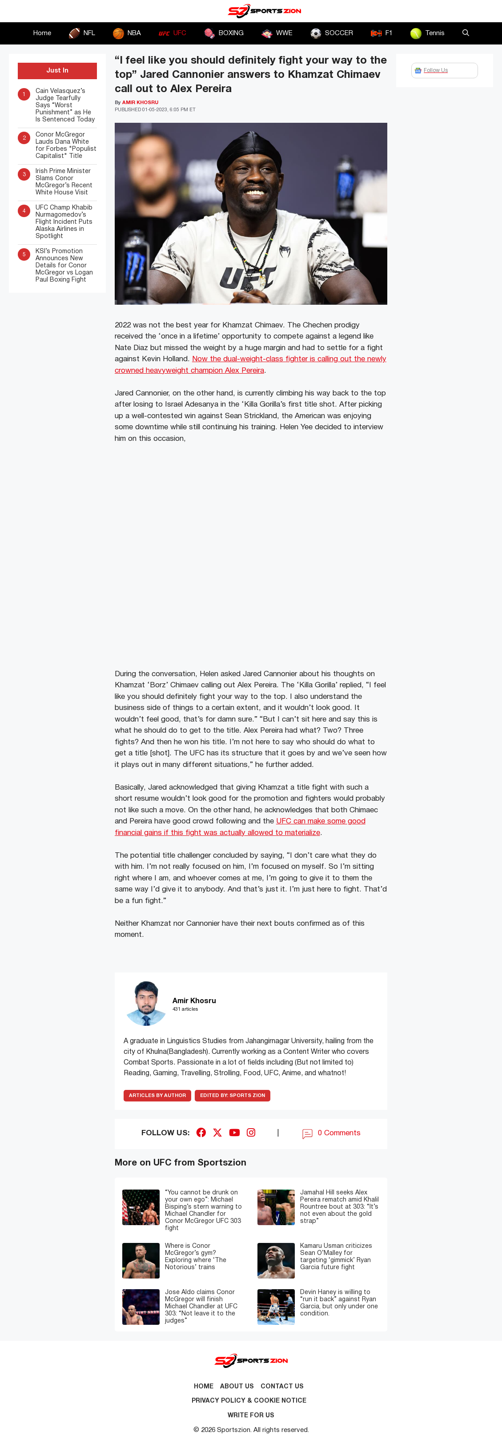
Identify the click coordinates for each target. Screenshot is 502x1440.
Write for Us (251, 1416)
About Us (237, 1387)
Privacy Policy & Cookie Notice (249, 1401)
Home (42, 33)
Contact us (282, 1387)
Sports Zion (232, 1095)
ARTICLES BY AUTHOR (157, 1095)
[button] (466, 33)
